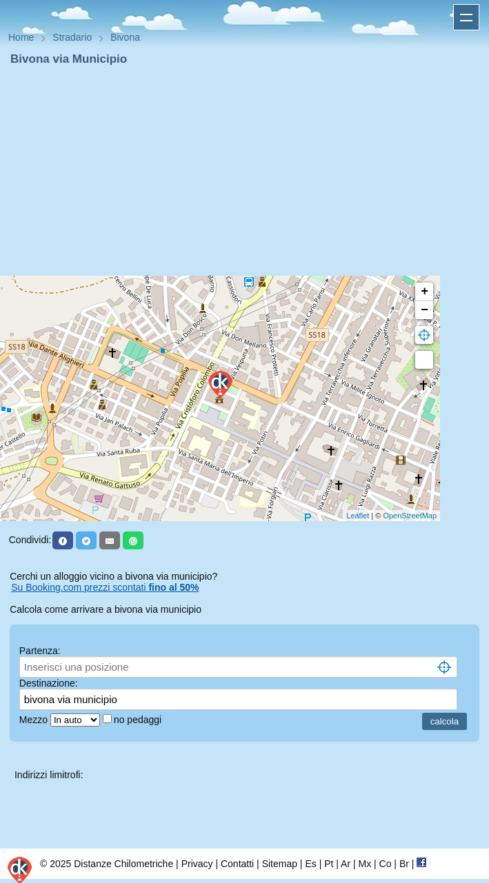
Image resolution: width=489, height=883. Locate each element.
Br (404, 863)
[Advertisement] (244, 170)
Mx (364, 863)
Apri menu (466, 17)
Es (310, 863)
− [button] (424, 310)
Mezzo (34, 719)
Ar (345, 863)
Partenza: (40, 650)
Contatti (237, 863)
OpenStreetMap (410, 515)
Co (385, 863)
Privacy (197, 863)
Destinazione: (48, 683)
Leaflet (357, 515)
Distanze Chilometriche (123, 863)
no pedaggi (139, 719)
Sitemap (279, 863)
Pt (328, 863)
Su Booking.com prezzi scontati (105, 587)
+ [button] (424, 291)
